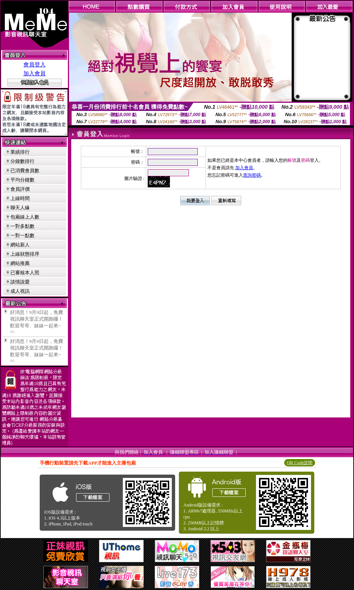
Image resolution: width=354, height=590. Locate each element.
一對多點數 (22, 226)
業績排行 (20, 152)
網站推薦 (20, 263)
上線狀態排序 (24, 254)
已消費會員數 (24, 170)
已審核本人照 (24, 272)
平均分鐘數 (22, 180)
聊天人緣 (20, 207)
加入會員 (34, 73)
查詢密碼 (252, 175)
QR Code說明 (299, 462)
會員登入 (34, 65)
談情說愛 (20, 282)
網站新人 (20, 245)
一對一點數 (22, 235)
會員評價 (20, 189)
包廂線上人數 (24, 217)
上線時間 (20, 198)
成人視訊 (20, 291)
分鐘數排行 (22, 161)
